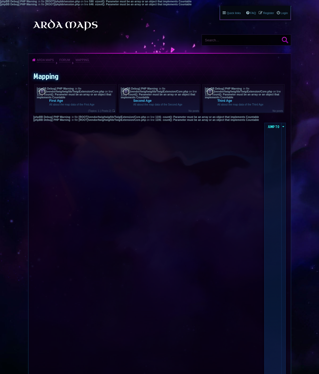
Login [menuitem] (284, 13)
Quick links (234, 13)
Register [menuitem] (268, 13)
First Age (56, 101)
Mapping (82, 59)
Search (285, 40)
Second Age (142, 101)
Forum (64, 59)
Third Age (224, 101)
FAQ (253, 13)
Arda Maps (45, 59)
